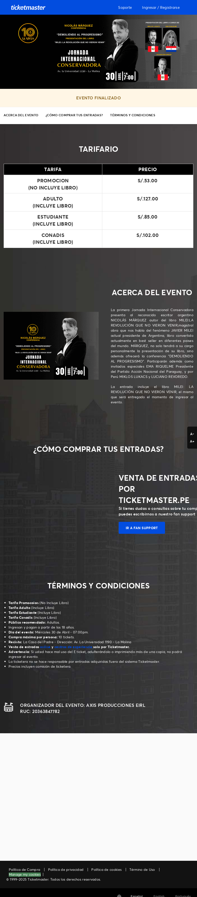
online (45, 646)
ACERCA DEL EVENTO (21, 115)
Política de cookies (106, 869)
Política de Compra (24, 869)
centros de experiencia (73, 646)
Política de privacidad (66, 869)
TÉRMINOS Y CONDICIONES (132, 115)
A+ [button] (192, 441)
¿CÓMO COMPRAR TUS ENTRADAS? (74, 115)
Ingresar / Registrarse (161, 7)
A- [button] (192, 433)
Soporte (125, 7)
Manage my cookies (25, 875)
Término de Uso (142, 869)
